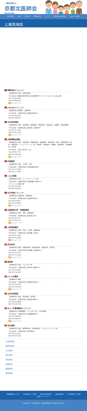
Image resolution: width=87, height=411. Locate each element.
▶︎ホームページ (15, 103)
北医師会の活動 (59, 16)
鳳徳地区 (9, 369)
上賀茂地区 (10, 341)
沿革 (19, 16)
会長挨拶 (10, 16)
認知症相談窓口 (46, 394)
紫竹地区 (9, 355)
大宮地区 (9, 350)
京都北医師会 (20, 8)
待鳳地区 (9, 364)
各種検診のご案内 (30, 394)
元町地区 (9, 360)
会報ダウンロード (43, 396)
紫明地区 (9, 373)
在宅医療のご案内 (74, 394)
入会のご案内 (74, 16)
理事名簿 (37, 16)
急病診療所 (59, 394)
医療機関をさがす (13, 394)
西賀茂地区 (10, 346)
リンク (47, 16)
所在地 (27, 16)
